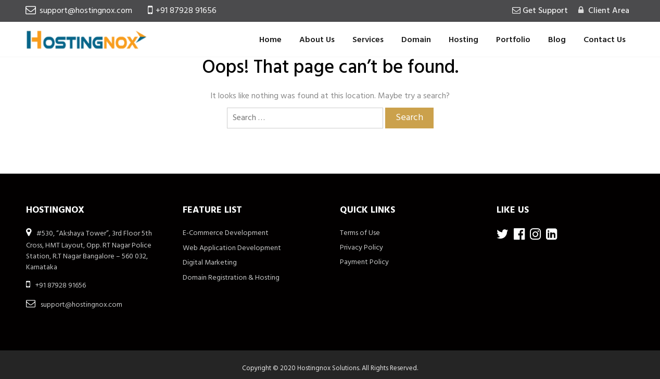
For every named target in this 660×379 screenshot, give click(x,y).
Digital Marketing (210, 263)
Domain (416, 40)
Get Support (544, 11)
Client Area (607, 11)
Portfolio (513, 40)
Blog (557, 40)
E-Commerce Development (226, 233)
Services (368, 40)
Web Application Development (232, 248)
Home (270, 40)
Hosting (463, 40)
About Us (317, 40)
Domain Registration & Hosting (231, 278)
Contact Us (604, 40)
